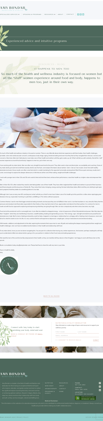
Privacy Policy (23, 417)
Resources (49, 14)
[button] (9, 14)
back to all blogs (52, 296)
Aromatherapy (51, 388)
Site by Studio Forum (94, 417)
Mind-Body (49, 386)
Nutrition (49, 383)
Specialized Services (9, 14)
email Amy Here (81, 388)
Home (61, 391)
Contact (70, 14)
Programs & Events (50, 392)
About (60, 14)
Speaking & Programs (32, 14)
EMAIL (40, 334)
